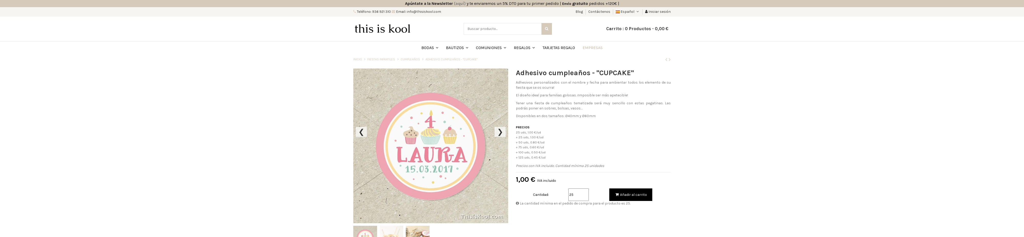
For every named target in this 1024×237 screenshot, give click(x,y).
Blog (579, 11)
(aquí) (460, 3)
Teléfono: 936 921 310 (373, 11)
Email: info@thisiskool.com (418, 11)
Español (628, 11)
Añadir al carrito (631, 195)
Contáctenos (599, 11)
